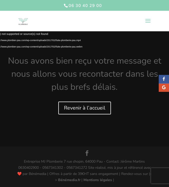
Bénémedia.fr (69, 180)
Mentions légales (97, 180)
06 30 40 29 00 (85, 5)
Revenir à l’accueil (84, 107)
